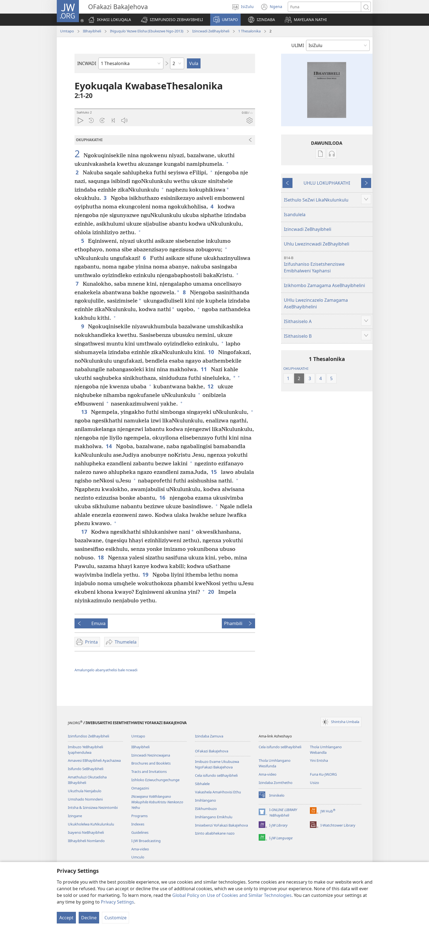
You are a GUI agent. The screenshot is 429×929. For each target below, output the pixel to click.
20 (211, 591)
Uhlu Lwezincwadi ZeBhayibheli (316, 244)
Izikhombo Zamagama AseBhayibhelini (324, 285)
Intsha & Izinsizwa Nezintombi (93, 807)
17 (85, 531)
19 (146, 574)
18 (101, 557)
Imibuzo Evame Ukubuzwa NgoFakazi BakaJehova (217, 764)
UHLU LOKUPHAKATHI (327, 183)
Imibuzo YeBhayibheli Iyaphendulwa (85, 749)
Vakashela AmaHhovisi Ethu (218, 791)
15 (214, 472)
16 (163, 497)
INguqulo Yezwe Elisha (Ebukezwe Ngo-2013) (146, 31)
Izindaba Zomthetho (275, 782)
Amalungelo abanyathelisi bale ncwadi (106, 669)
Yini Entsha (319, 760)
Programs (139, 815)
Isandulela (294, 214)
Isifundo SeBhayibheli (85, 768)
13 (85, 412)
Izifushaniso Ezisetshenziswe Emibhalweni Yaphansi (327, 264)
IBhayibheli (92, 31)
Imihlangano (205, 800)
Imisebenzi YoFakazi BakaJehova (221, 825)
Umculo (137, 857)
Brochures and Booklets (151, 763)
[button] (172, 20)
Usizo (314, 782)
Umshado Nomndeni (85, 799)
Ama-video (140, 849)
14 (109, 446)
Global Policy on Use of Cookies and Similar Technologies (232, 895)
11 (204, 369)
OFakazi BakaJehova (211, 751)
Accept (66, 918)
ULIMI (297, 45)
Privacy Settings (117, 902)
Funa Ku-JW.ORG (323, 774)
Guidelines (139, 832)
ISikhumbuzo (206, 808)
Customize (115, 918)
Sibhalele (202, 783)
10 (211, 352)
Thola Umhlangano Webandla (326, 749)
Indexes (137, 824)
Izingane (75, 815)
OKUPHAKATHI (295, 368)
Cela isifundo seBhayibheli (216, 775)
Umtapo (67, 31)
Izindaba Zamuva (209, 736)
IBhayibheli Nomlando (86, 840)
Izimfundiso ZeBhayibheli (88, 736)
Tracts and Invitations (149, 771)
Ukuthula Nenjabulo (84, 790)
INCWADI (86, 63)
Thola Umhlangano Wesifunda (275, 763)
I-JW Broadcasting (146, 840)
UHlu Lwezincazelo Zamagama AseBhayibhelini (316, 303)
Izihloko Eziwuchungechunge (155, 779)
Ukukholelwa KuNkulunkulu (91, 824)
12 (211, 386)
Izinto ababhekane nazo (215, 833)
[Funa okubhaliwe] (324, 7)
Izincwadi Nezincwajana (150, 755)
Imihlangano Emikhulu (213, 816)
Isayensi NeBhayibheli (86, 832)
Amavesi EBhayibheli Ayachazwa (94, 760)
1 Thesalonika (249, 31)
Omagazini (140, 788)
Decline (89, 918)
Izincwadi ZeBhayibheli (210, 31)
